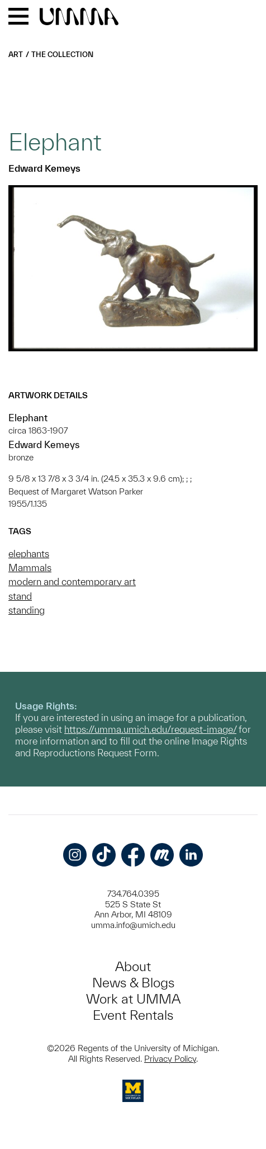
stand (20, 596)
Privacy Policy (170, 1058)
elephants (28, 553)
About (133, 966)
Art (15, 54)
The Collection (62, 54)
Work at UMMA (133, 998)
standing (26, 610)
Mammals (29, 567)
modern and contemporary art (72, 581)
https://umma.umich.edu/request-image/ (150, 729)
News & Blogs (133, 982)
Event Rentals (133, 1015)
